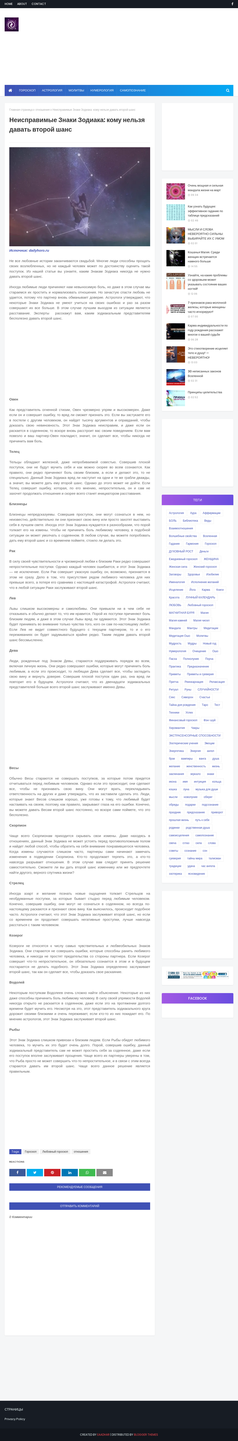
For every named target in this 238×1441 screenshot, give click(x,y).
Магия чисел (201, 620)
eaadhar (103, 1435)
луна (186, 789)
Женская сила (178, 567)
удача (191, 866)
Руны (188, 689)
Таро (205, 705)
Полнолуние (191, 659)
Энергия (195, 751)
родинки (174, 828)
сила (199, 843)
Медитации (211, 628)
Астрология (176, 513)
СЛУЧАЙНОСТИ (208, 689)
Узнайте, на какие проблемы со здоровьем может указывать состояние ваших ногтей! (207, 282)
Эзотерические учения (183, 743)
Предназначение (198, 666)
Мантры (192, 628)
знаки (210, 774)
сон (205, 851)
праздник (175, 812)
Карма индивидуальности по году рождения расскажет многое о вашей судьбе (208, 330)
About (22, 4)
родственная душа (198, 828)
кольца (216, 782)
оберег (208, 797)
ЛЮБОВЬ (175, 605)
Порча (209, 659)
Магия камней (178, 620)
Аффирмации (211, 513)
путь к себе (202, 820)
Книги (220, 590)
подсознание (210, 805)
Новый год (209, 643)
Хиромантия (177, 728)
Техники (174, 712)
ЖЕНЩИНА (211, 559)
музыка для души (206, 789)
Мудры (192, 643)
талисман (215, 858)
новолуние (191, 797)
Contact (39, 4)
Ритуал (173, 689)
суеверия (175, 858)
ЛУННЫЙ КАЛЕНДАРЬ (200, 597)
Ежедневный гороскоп (183, 559)
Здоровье (194, 574)
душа (215, 759)
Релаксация (217, 682)
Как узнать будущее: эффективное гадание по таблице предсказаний (205, 211)
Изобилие (212, 574)
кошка (173, 789)
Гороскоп (30, 1152)
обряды (174, 805)
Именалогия (177, 582)
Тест (217, 705)
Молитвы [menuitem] (76, 90)
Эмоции (209, 743)
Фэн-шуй (209, 720)
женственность (196, 766)
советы (173, 851)
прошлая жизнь (179, 820)
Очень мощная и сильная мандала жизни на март (205, 187)
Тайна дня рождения (182, 705)
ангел (210, 751)
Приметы (175, 674)
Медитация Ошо (179, 636)
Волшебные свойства (183, 536)
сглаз (185, 843)
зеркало (195, 774)
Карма (206, 590)
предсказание (196, 812)
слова (212, 843)
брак (172, 759)
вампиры (187, 759)
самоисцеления (179, 835)
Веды (207, 521)
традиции (175, 866)
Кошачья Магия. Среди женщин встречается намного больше (204, 257)
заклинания (176, 774)
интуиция (200, 782)
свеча (172, 843)
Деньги (203, 551)
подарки (190, 805)
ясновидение (196, 874)
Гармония (192, 544)
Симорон (187, 697)
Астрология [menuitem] (52, 90)
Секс (172, 697)
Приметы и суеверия (200, 674)
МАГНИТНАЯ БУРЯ (181, 613)
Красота (174, 597)
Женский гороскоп (205, 567)
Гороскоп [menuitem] (27, 90)
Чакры (195, 728)
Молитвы (202, 636)
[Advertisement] (153, 46)
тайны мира (194, 858)
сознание (190, 851)
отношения (42, 110)
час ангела (208, 866)
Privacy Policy (15, 1419)
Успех (189, 712)
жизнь (216, 766)
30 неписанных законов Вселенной (204, 373)
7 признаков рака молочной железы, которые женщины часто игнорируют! (207, 307)
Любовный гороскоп (55, 1152)
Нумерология (177, 651)
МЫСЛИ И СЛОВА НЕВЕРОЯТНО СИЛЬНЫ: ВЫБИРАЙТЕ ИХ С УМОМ (206, 234)
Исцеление (176, 590)
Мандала (175, 628)
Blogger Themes (146, 1435)
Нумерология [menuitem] (102, 90)
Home (9, 4)
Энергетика (176, 751)
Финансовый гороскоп (183, 720)
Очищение (199, 651)
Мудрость (175, 643)
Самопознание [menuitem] (133, 90)
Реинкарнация (194, 682)
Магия (204, 613)
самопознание (204, 835)
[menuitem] (10, 90)
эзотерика (175, 874)
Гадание (174, 544)
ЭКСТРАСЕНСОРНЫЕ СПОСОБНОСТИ (195, 735)
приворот (217, 812)
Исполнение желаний (205, 582)
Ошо (215, 651)
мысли (173, 797)
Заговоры (175, 574)
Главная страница (21, 110)
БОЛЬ (173, 521)
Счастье (204, 697)
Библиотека (190, 521)
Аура (193, 513)
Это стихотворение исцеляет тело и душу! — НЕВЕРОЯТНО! (208, 353)
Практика (175, 666)
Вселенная (210, 536)
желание (174, 766)
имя (185, 782)
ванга (202, 759)
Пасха (173, 659)
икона (172, 782)
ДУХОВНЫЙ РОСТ (181, 551)
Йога (192, 590)
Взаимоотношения (181, 528)
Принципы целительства (205, 392)
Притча (173, 682)
